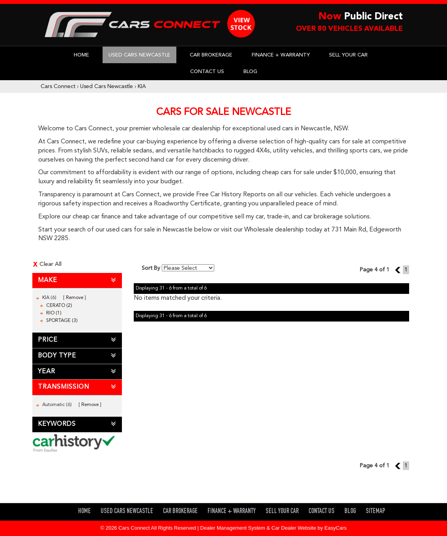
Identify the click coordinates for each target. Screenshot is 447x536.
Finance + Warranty (281, 55)
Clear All (50, 264)
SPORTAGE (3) (62, 320)
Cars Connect (58, 86)
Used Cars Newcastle (139, 55)
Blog (250, 71)
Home (81, 55)
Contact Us (207, 71)
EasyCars (335, 528)
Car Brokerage (211, 55)
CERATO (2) (59, 305)
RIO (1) (54, 313)
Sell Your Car (348, 55)
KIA (142, 86)
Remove (74, 297)
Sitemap (375, 511)
